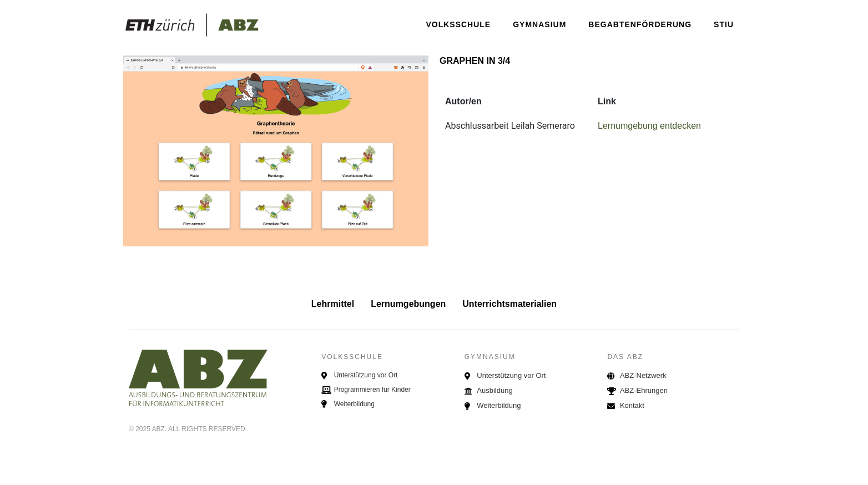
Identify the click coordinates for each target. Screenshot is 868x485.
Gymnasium (539, 24)
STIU (724, 24)
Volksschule (458, 24)
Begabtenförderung (640, 24)
